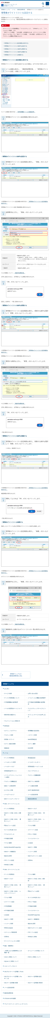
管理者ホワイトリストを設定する (35, 9)
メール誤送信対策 (33, 794)
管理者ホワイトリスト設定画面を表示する (16, 43)
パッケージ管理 (32, 851)
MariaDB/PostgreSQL (34, 915)
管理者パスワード (9, 739)
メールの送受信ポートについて (13, 708)
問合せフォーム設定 (10, 825)
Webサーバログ (32, 808)
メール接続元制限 (33, 786)
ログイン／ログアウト (10, 730)
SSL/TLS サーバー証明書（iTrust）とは (13, 977)
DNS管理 (30, 748)
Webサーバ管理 (8, 919)
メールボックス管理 (10, 762)
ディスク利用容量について (11, 698)
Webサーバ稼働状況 (10, 851)
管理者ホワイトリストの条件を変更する (15, 49)
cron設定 (30, 843)
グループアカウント (33, 771)
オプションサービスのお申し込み (37, 715)
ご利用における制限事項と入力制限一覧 (13, 951)
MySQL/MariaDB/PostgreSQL (12, 847)
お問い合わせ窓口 (33, 693)
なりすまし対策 (8, 790)
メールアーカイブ (9, 794)
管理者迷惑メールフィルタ (35, 766)
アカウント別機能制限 (34, 775)
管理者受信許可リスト (10, 771)
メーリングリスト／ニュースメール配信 (13, 776)
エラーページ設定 (33, 829)
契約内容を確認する (10, 714)
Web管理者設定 (32, 739)
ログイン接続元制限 (10, 743)
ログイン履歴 (31, 743)
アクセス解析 (8, 843)
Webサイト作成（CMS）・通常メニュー (12, 820)
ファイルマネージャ (33, 838)
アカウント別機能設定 (10, 781)
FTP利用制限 (8, 906)
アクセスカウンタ (9, 834)
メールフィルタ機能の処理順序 (37, 698)
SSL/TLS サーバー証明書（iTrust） (14, 971)
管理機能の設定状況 (33, 730)
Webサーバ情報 (32, 847)
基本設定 (6, 726)
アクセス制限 (31, 825)
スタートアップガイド (10, 966)
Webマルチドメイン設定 (35, 856)
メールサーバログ (9, 766)
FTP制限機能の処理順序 (11, 702)
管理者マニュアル (5, 9)
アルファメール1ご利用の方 (12, 721)
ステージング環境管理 (10, 932)
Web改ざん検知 (8, 864)
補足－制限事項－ (9, 946)
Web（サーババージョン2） (12, 803)
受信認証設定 (31, 757)
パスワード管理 (32, 735)
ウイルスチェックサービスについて (37, 709)
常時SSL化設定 (8, 928)
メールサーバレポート (34, 762)
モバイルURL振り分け (10, 829)
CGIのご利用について (10, 957)
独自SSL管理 (8, 856)
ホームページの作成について (36, 950)
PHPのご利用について (34, 957)
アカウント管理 (8, 735)
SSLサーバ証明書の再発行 (35, 982)
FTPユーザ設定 (32, 834)
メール (13, 9)
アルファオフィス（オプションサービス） (16, 1004)
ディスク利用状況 (9, 757)
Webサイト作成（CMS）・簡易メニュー (36, 814)
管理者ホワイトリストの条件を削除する (15, 52)
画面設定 (6, 748)
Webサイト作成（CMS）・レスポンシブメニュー (36, 820)
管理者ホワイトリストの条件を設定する (15, 46)
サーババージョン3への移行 (12, 941)
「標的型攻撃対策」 (19, 273)
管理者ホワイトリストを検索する (13, 55)
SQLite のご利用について (11, 961)
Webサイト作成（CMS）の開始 (12, 814)
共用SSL (30, 860)
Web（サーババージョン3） (12, 869)
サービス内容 (8, 693)
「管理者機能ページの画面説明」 (25, 112)
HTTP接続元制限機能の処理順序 (36, 703)
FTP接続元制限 (8, 838)
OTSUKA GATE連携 (10, 998)
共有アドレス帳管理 (33, 781)
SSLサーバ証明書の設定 (35, 976)
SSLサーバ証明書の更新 (11, 982)
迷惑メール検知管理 (10, 786)
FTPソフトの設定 (9, 860)
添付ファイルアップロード (11, 799)
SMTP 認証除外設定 (33, 790)
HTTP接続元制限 (9, 910)
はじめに (6, 688)
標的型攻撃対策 (21, 9)
